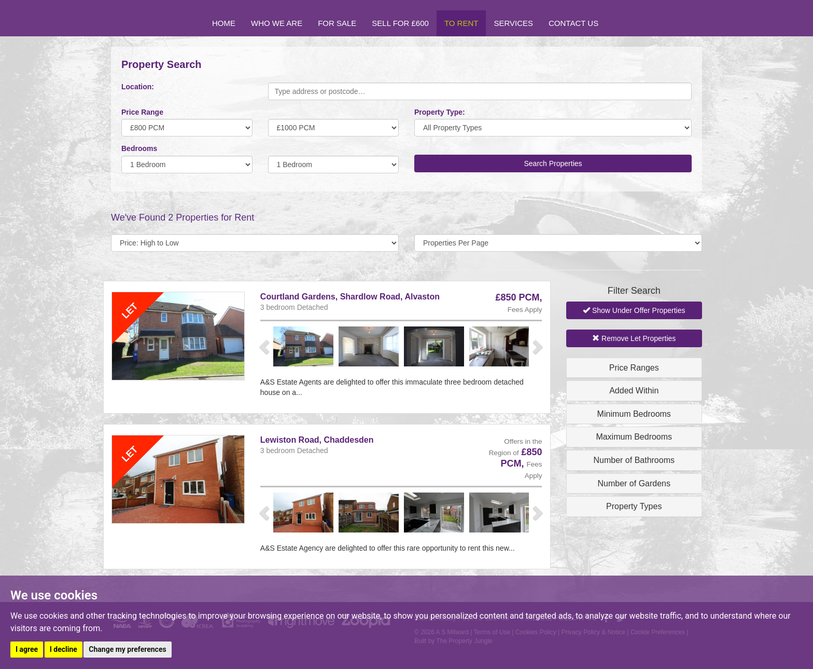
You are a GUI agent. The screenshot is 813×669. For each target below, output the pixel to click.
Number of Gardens (633, 483)
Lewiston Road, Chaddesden (317, 439)
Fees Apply (525, 309)
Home (223, 23)
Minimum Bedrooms (634, 413)
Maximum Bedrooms (634, 436)
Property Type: (439, 112)
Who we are (276, 23)
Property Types (634, 506)
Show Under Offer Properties (634, 310)
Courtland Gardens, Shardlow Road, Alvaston (350, 296)
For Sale (337, 23)
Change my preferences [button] (127, 649)
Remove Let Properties (634, 338)
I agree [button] (27, 649)
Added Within (633, 390)
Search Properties (553, 163)
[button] (265, 346)
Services (513, 23)
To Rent (461, 23)
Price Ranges (634, 367)
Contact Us (573, 23)
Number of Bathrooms (634, 460)
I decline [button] (63, 649)
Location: (137, 87)
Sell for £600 (400, 23)
